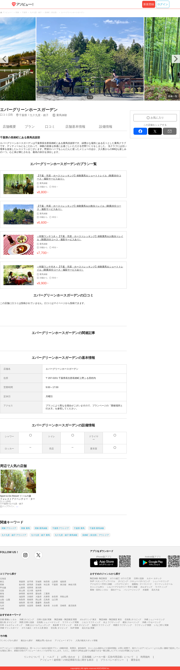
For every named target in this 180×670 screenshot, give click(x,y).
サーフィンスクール (164, 584)
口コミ (50, 126)
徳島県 (22, 602)
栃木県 (22, 584)
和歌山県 (64, 596)
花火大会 (156, 590)
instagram (25, 555)
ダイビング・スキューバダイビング (134, 581)
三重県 (47, 593)
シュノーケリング (161, 581)
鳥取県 (22, 599)
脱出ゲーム (116, 590)
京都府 (30, 596)
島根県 (30, 599)
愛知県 (39, 593)
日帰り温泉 (139, 578)
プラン (30, 126)
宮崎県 (63, 605)
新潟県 (39, 587)
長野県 (30, 587)
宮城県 (39, 581)
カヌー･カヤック (154, 578)
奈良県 (55, 596)
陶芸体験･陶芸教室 (98, 578)
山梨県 (22, 587)
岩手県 (30, 581)
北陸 (2, 590)
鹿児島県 (72, 605)
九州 (2, 605)
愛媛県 (39, 602)
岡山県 (39, 599)
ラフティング (161, 587)
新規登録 (148, 4)
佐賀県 (30, 605)
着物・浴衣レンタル (99, 590)
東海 (2, 593)
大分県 (55, 605)
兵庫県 (47, 596)
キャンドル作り (97, 587)
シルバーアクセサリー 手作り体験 (122, 587)
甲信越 (3, 587)
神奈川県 (72, 584)
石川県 (30, 590)
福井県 (39, 590)
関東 (2, 584)
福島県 (63, 581)
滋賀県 (22, 596)
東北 (2, 581)
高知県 (47, 602)
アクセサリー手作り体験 (101, 584)
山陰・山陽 (5, 599)
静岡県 (22, 593)
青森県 (22, 581)
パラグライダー (122, 584)
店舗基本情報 (75, 126)
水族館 (146, 590)
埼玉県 (47, 584)
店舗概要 (9, 126)
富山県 (22, 590)
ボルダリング (146, 587)
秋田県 (47, 581)
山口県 (55, 599)
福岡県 (22, 605)
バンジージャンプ (132, 590)
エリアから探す (8, 573)
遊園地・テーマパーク (142, 584)
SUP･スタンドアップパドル (102, 581)
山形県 (55, 581)
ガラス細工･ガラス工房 (120, 578)
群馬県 (30, 584)
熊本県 (47, 605)
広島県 (47, 599)
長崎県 (39, 605)
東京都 (63, 584)
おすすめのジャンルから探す (105, 573)
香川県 (30, 602)
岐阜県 (30, 593)
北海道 (3, 578)
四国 (2, 602)
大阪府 (39, 596)
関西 (2, 596)
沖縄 (2, 608)
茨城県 (39, 584)
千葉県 (55, 584)
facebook (140, 131)
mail (169, 131)
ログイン (162, 4)
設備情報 (105, 126)
